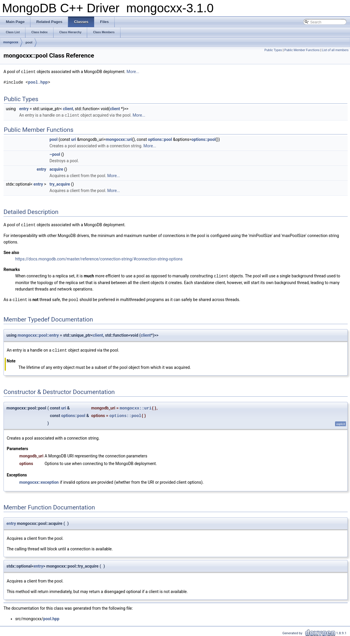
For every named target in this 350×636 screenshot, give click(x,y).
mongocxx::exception (39, 480)
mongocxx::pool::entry (38, 333)
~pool (54, 153)
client (68, 108)
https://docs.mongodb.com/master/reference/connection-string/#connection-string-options (99, 258)
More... (133, 71)
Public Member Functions (302, 50)
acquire (56, 168)
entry (23, 108)
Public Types (273, 50)
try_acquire (59, 183)
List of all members (335, 50)
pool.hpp (38, 82)
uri (73, 138)
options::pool (160, 138)
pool (28, 42)
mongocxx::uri (119, 138)
